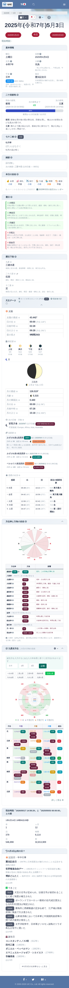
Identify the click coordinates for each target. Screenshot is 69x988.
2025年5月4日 (57, 35)
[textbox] (32, 17)
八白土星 (30, 677)
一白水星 (10, 673)
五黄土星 (50, 673)
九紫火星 (40, 677)
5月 (14, 13)
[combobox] (32, 17)
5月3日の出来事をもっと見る (34, 966)
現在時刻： (7, 41)
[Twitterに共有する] (34, 979)
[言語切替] (23, 4)
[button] (33, 4)
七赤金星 (20, 677)
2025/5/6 (38, 438)
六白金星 (10, 677)
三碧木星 (30, 673)
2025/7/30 (33, 454)
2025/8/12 (42, 464)
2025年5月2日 (13, 35)
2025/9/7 (22, 424)
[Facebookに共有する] (25, 979)
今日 (35, 34)
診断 (43, 666)
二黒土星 (20, 673)
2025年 (7, 13)
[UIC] (7, 4)
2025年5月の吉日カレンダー (49, 189)
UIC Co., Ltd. (32, 984)
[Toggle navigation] (64, 4)
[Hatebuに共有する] (43, 979)
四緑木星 (40, 673)
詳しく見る (57, 800)
